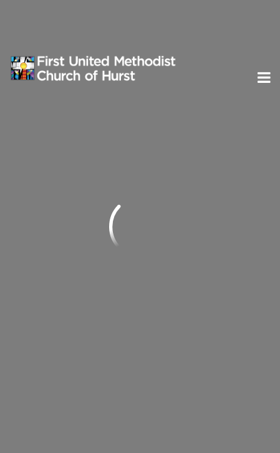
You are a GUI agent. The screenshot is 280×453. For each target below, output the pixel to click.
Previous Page (62, 142)
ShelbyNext (140, 423)
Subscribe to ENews (74, 316)
